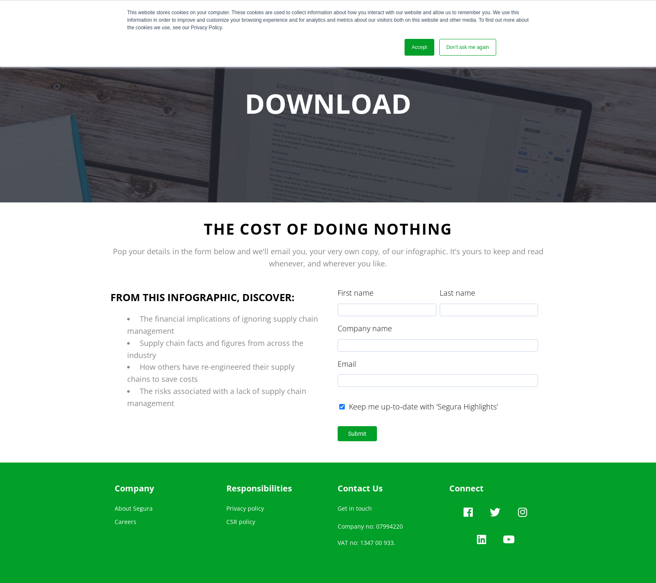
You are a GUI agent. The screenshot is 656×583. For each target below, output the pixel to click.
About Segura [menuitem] (134, 508)
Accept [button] (419, 47)
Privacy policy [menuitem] (245, 508)
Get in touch (355, 508)
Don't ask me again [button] (467, 47)
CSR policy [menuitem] (240, 522)
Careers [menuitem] (125, 522)
